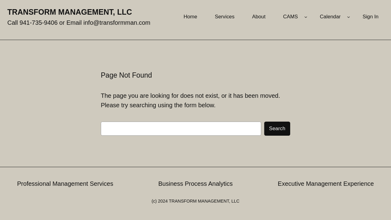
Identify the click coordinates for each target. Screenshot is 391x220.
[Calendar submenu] (348, 16)
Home (190, 17)
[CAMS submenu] (305, 16)
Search (277, 128)
